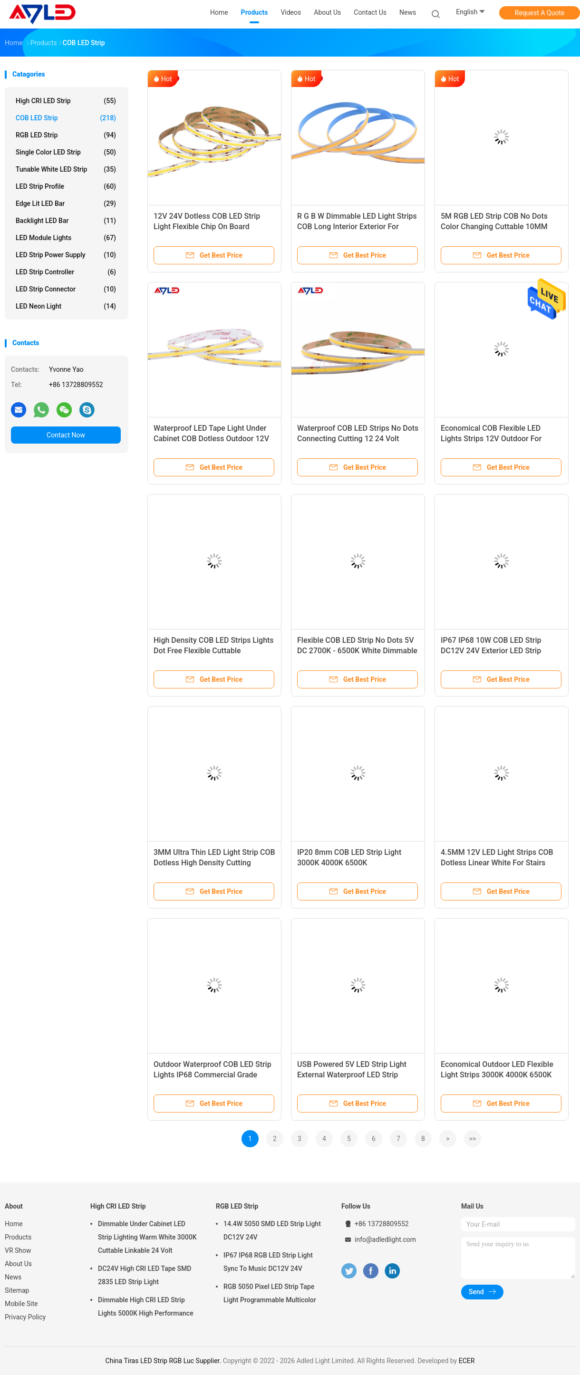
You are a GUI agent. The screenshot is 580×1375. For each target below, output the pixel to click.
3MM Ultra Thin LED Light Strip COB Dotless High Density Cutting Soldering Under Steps (214, 863)
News (13, 1277)
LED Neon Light (66, 306)
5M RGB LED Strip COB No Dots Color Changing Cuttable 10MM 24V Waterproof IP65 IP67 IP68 (494, 227)
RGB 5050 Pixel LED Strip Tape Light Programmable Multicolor (269, 1293)
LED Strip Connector (66, 289)
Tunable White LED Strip (66, 169)
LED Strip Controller (66, 272)
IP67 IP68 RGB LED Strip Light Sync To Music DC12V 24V (268, 1261)
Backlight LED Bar (66, 220)
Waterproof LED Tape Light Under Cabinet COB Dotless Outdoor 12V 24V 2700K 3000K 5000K (211, 439)
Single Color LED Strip (66, 152)
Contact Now (66, 435)
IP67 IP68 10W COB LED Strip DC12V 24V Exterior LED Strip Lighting (491, 651)
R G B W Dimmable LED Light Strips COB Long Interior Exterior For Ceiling (357, 227)
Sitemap (17, 1290)
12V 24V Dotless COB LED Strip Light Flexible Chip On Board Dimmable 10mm (207, 227)
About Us (18, 1264)
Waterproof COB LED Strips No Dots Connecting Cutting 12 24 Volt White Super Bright (357, 439)
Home (14, 1224)
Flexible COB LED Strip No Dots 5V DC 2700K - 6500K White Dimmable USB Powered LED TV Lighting (357, 651)
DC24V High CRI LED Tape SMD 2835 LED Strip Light (144, 1275)
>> (472, 1139)
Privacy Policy (25, 1317)
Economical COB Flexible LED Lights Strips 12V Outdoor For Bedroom (491, 439)
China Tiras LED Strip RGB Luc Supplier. (164, 1361)
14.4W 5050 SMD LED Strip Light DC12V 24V (272, 1230)
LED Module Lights (66, 237)
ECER (467, 1361)
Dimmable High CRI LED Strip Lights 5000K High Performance (145, 1306)
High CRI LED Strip (66, 101)
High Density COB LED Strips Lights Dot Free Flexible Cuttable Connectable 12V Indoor (214, 651)
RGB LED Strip (66, 135)
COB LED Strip (66, 118)
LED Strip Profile (66, 186)
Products (18, 1237)
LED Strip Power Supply (66, 255)
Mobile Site (21, 1303)
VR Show (18, 1250)
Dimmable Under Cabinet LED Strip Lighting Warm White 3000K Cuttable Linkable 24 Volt (147, 1237)
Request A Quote (539, 13)
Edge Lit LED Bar (66, 203)
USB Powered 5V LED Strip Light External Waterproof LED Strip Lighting (351, 1075)
